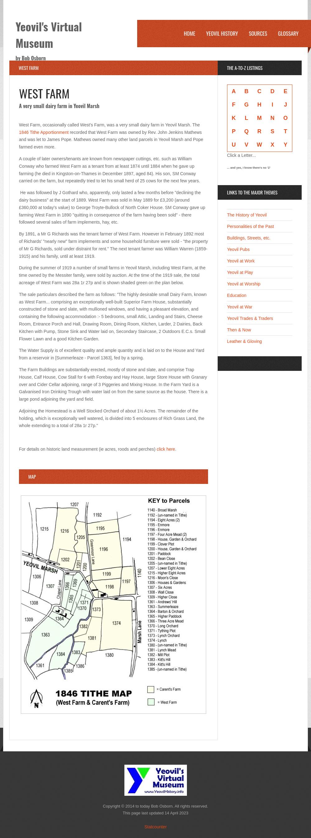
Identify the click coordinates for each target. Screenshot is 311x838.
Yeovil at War (239, 306)
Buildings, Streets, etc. (248, 237)
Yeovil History (222, 33)
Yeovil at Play (240, 272)
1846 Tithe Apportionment (44, 132)
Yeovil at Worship (243, 283)
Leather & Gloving (244, 341)
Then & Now (239, 329)
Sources (258, 33)
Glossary (288, 33)
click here (166, 449)
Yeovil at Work (241, 260)
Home (189, 33)
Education (236, 295)
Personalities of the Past (250, 226)
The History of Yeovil (247, 214)
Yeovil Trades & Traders (250, 318)
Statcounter (155, 826)
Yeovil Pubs (238, 249)
